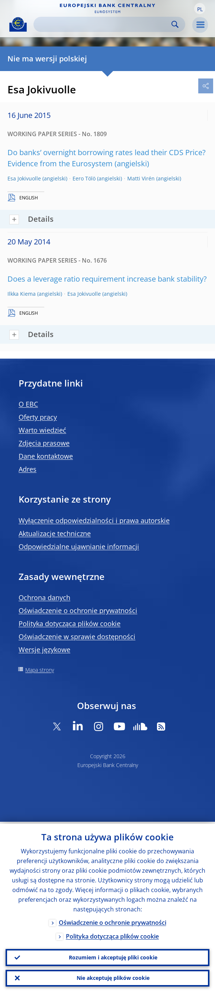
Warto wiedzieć (42, 430)
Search (175, 24)
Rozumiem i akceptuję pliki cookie (113, 955)
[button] (199, 8)
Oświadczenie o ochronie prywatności (78, 610)
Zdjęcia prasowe (44, 443)
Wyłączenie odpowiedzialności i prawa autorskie (94, 520)
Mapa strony (39, 669)
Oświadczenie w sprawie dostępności (77, 636)
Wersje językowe (44, 649)
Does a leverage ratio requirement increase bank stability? (107, 279)
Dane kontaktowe (46, 456)
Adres (27, 469)
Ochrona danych (44, 597)
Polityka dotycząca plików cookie (70, 623)
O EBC (28, 404)
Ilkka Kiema (21, 293)
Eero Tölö (84, 178)
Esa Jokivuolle (24, 178)
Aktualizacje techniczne (55, 533)
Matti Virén (141, 178)
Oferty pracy (38, 417)
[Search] (103, 24)
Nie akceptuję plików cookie (113, 977)
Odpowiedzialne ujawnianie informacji (79, 546)
